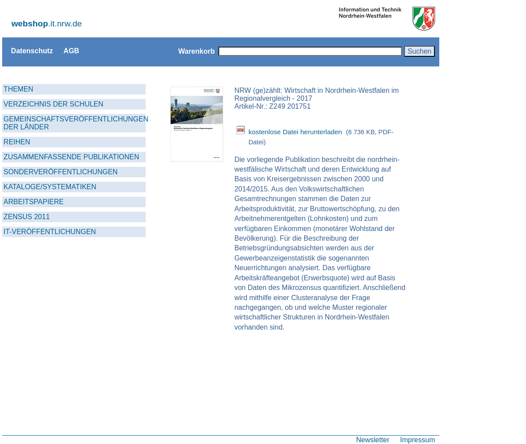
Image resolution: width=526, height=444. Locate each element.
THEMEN (18, 89)
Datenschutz (32, 51)
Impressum (417, 440)
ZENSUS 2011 (27, 216)
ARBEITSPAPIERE (34, 201)
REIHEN (17, 142)
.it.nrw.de (46, 23)
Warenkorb (196, 51)
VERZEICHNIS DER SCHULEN (53, 104)
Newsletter (373, 440)
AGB (71, 51)
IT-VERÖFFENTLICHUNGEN (50, 231)
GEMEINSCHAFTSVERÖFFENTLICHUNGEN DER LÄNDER (75, 123)
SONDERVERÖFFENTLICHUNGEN (61, 172)
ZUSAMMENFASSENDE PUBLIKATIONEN (71, 157)
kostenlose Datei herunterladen (295, 132)
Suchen (419, 51)
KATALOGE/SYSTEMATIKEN (50, 187)
